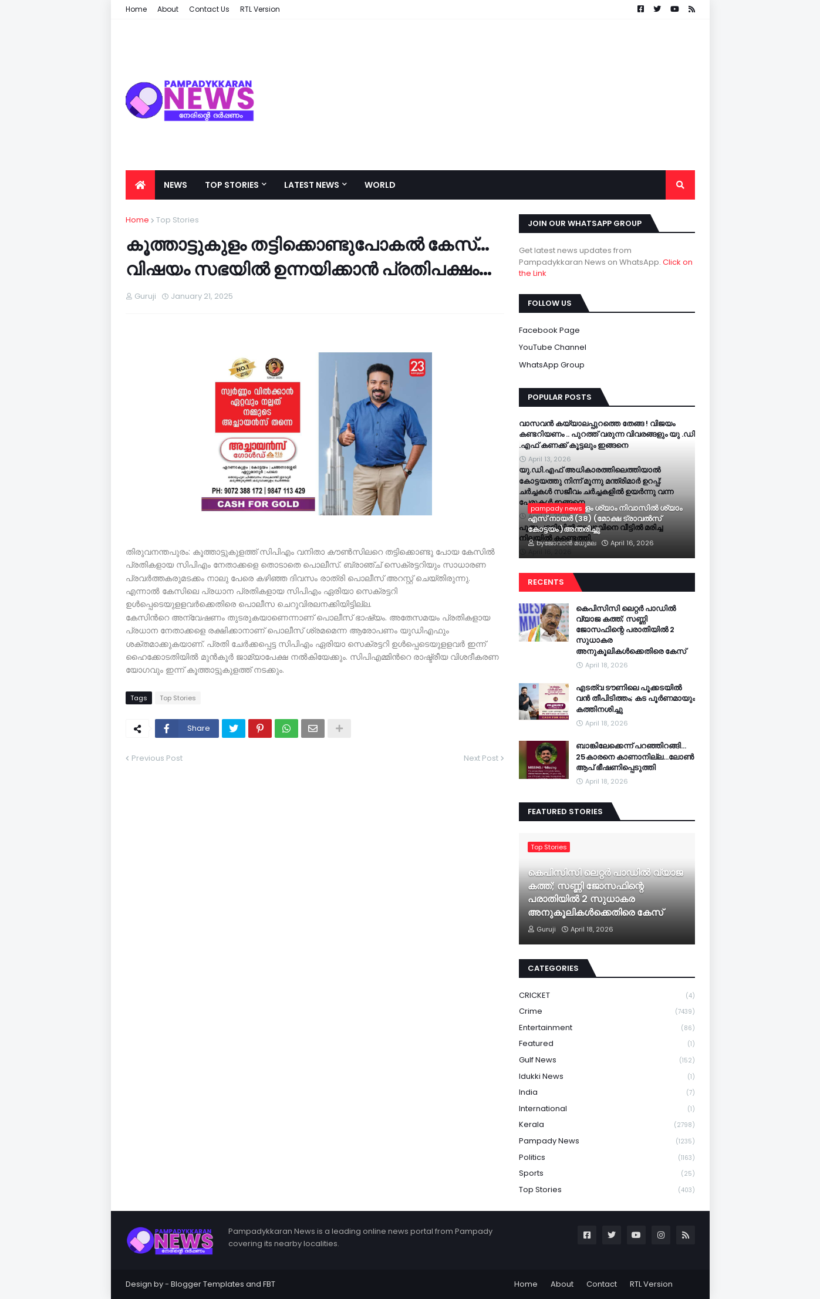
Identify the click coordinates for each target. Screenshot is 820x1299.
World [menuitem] (380, 185)
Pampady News (607, 1141)
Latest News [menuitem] (311, 185)
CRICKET (607, 996)
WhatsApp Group (552, 364)
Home (137, 219)
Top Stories (177, 219)
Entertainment (607, 1028)
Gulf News (607, 1060)
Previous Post (157, 758)
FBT (269, 1284)
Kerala (607, 1125)
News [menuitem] (175, 185)
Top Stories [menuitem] (232, 185)
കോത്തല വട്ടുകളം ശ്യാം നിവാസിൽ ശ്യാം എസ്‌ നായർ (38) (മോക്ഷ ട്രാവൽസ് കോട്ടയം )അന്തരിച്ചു (605, 519)
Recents (546, 582)
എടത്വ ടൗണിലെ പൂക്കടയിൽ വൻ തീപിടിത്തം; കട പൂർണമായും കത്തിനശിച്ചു (635, 698)
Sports (607, 1174)
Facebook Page (549, 330)
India (607, 1093)
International (607, 1109)
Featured (607, 1044)
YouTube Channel (552, 347)
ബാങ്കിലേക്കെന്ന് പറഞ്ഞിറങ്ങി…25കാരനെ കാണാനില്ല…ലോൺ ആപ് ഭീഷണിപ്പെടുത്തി (635, 756)
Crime (607, 1012)
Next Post (481, 758)
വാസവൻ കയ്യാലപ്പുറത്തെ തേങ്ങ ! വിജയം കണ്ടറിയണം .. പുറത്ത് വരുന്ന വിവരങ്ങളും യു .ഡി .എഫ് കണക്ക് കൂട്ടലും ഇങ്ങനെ (607, 434)
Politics (607, 1158)
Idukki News (607, 1077)
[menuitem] (140, 185)
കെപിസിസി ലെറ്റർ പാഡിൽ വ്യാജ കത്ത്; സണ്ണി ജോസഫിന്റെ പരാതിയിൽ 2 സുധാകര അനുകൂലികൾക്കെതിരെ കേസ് (631, 630)
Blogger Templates (207, 1284)
